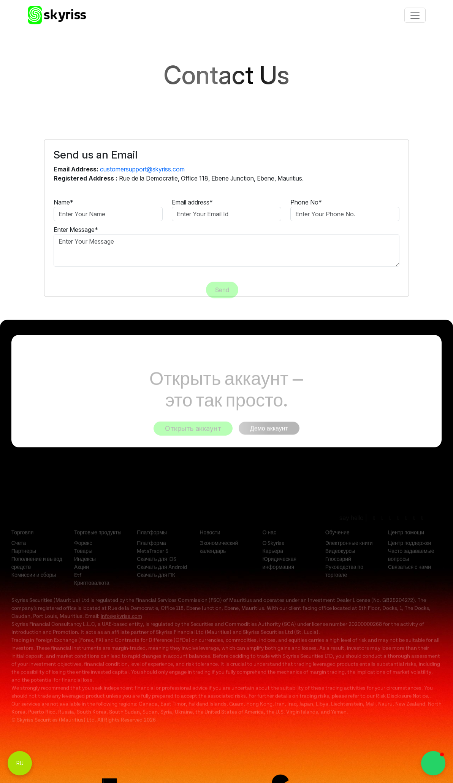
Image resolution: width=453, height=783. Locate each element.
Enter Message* (76, 229)
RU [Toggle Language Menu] (20, 763)
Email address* (192, 202)
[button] (433, 763)
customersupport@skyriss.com (142, 169)
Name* (63, 202)
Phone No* (306, 202)
